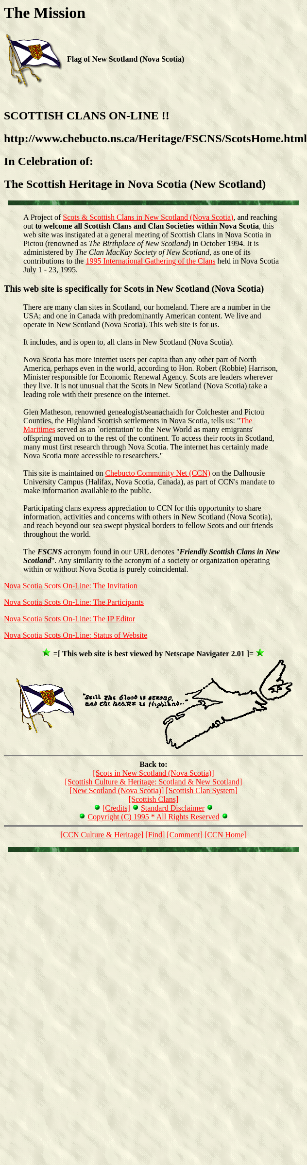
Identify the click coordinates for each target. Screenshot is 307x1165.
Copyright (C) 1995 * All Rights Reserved (153, 817)
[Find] (155, 835)
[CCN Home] (226, 835)
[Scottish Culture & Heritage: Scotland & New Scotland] (153, 782)
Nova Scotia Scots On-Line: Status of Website (75, 635)
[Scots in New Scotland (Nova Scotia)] (153, 773)
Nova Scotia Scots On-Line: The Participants (74, 602)
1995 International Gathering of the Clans (150, 261)
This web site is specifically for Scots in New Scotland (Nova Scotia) (134, 288)
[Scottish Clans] (154, 799)
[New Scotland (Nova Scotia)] (116, 790)
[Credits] (116, 808)
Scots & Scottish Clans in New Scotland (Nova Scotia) (148, 217)
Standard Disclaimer (173, 808)
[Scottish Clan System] (202, 790)
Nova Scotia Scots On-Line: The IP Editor (69, 619)
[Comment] (185, 835)
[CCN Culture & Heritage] (101, 835)
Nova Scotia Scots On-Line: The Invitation (70, 586)
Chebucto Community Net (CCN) (157, 473)
